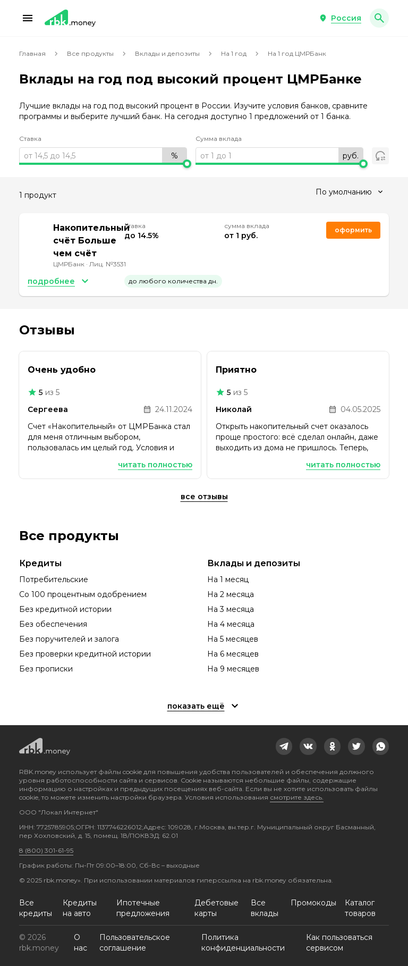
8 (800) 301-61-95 (46, 850)
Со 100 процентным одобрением (83, 594)
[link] (284, 746)
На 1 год (233, 53)
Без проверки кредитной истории (85, 654)
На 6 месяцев (233, 654)
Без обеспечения (53, 624)
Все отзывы (204, 496)
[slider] (103, 163)
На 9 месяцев (233, 669)
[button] (27, 18)
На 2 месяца (230, 594)
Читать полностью (155, 464)
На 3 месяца (230, 609)
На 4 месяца (230, 624)
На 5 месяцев (232, 639)
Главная (32, 53)
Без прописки (46, 669)
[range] (103, 155)
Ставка (30, 138)
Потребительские (53, 579)
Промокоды (313, 903)
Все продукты (90, 53)
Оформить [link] (353, 230)
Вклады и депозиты (167, 53)
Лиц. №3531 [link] (107, 264)
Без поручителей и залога (69, 639)
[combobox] (349, 191)
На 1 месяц (228, 579)
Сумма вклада (219, 138)
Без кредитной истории (65, 609)
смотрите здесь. (297, 797)
